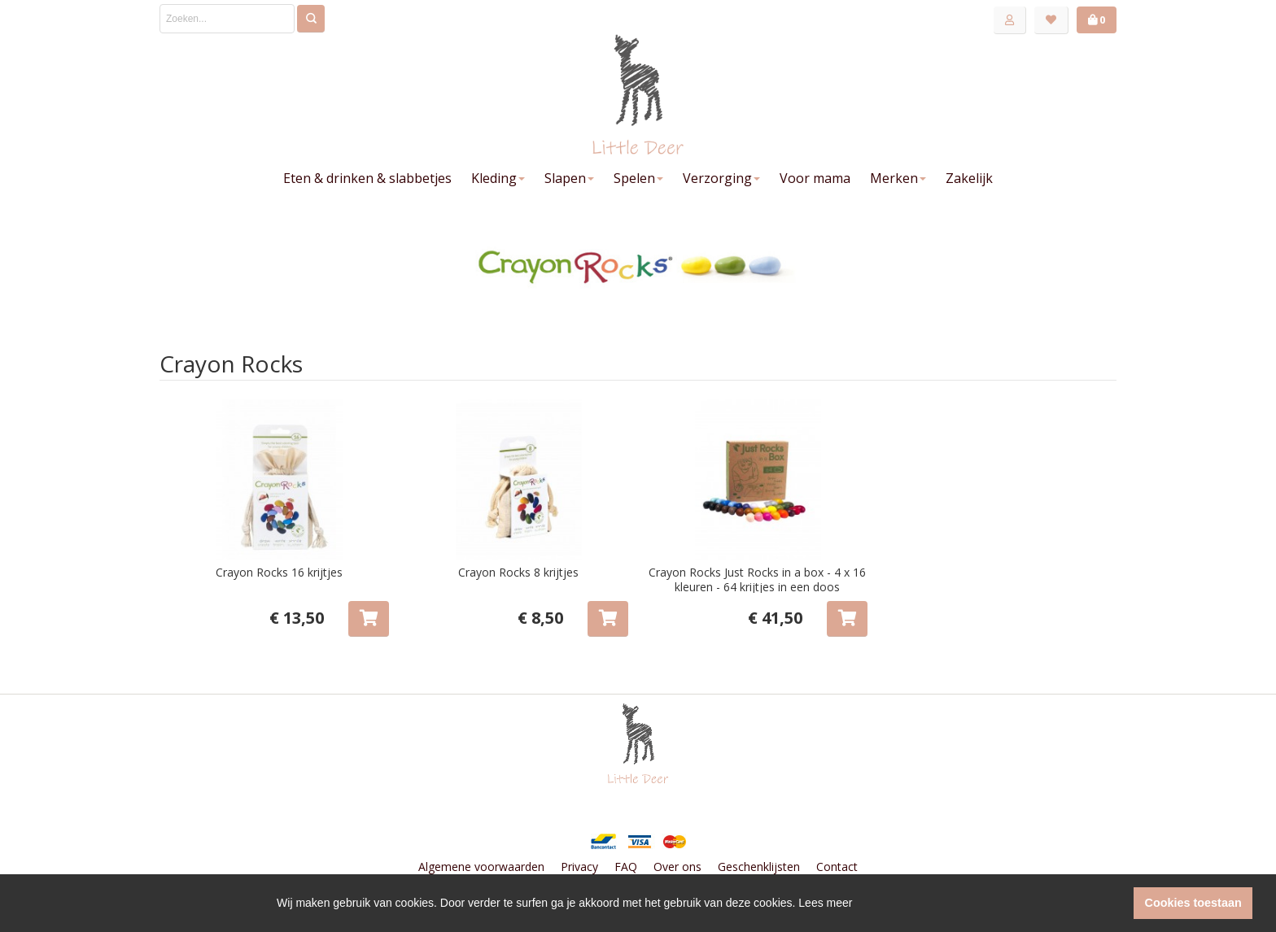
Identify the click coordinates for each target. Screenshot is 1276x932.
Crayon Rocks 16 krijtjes (279, 572)
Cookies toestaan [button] (1193, 902)
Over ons (677, 866)
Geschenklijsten (759, 866)
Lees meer (825, 902)
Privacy (579, 866)
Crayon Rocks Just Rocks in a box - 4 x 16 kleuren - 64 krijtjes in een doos (757, 579)
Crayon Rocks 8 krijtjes (518, 572)
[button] (1117, 903)
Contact (837, 866)
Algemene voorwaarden (481, 866)
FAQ (625, 866)
